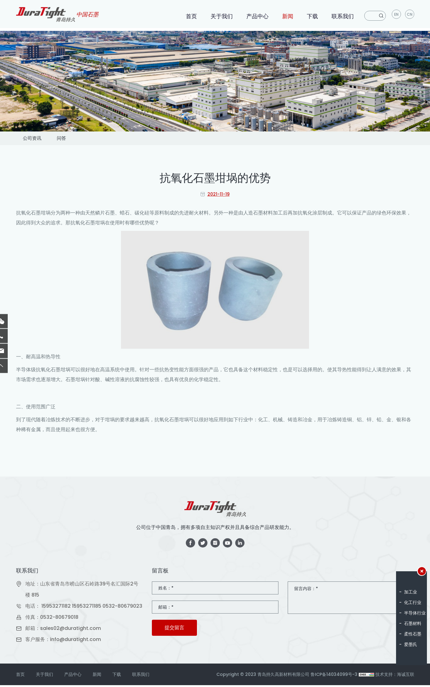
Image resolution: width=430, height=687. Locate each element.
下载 (311, 16)
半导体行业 (415, 613)
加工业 (410, 592)
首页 (190, 16)
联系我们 (342, 16)
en (396, 15)
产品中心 (257, 16)
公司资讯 (38, 139)
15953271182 (56, 607)
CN (409, 15)
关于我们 (221, 16)
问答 (79, 139)
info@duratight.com (75, 641)
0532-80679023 (122, 607)
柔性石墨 (412, 634)
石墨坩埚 (41, 214)
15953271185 (86, 607)
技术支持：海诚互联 (394, 676)
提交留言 (174, 629)
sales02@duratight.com (70, 630)
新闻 (287, 16)
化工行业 (412, 602)
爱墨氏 (410, 644)
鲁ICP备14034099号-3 (334, 676)
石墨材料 (412, 623)
